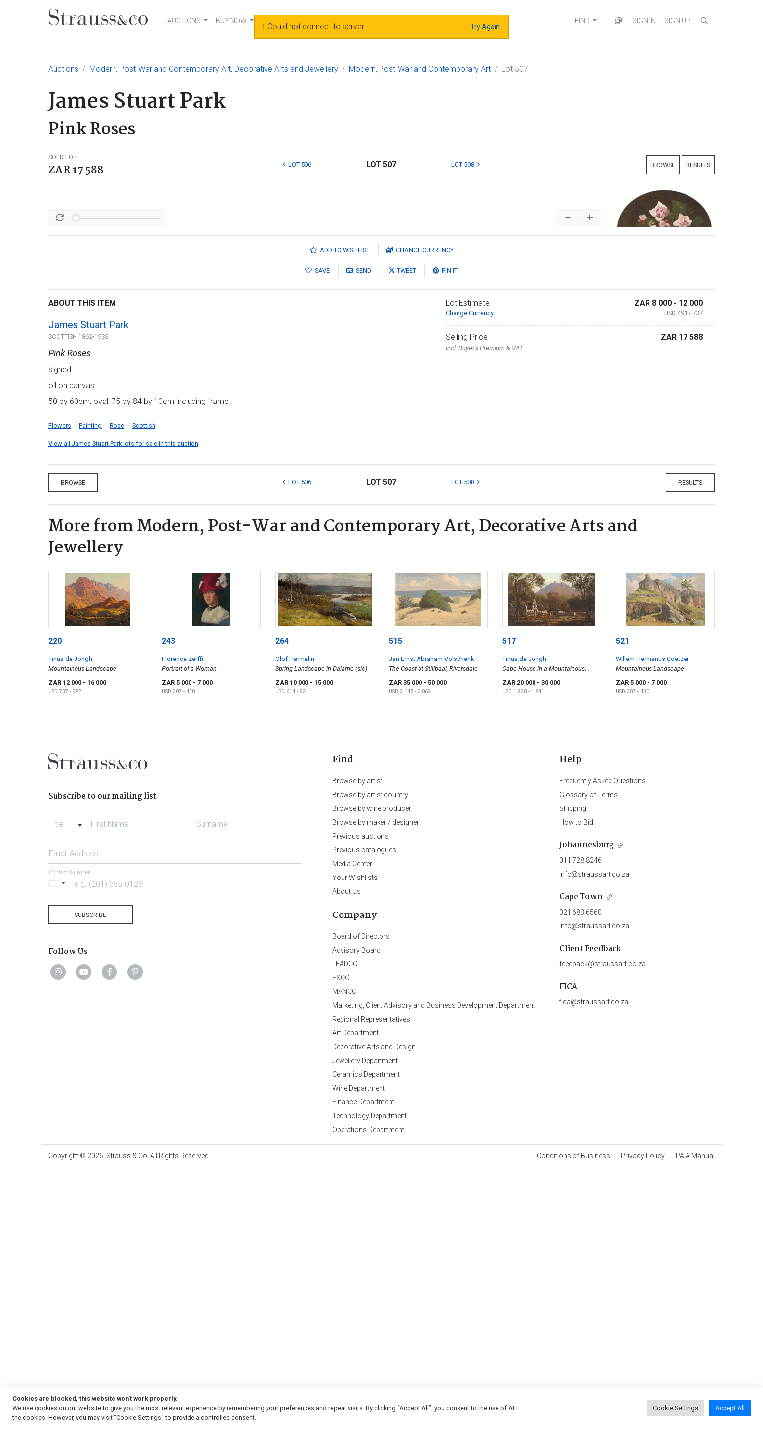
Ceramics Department (366, 1333)
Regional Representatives (371, 1278)
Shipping (572, 1067)
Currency (420, 508)
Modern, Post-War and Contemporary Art (420, 68)
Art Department (355, 1291)
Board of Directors (361, 1195)
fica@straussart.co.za (593, 1260)
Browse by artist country (370, 1053)
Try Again (485, 27)
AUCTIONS (184, 21)
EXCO (341, 1236)
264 (282, 899)
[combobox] (67, 1080)
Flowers (59, 684)
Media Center (352, 1122)
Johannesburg (586, 1104)
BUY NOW (231, 21)
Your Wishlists (355, 1136)
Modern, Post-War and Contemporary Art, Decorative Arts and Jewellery (213, 68)
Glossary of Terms (588, 1053)
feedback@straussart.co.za (602, 1222)
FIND (582, 21)
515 (395, 899)
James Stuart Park (88, 583)
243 (168, 899)
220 (55, 899)
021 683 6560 (580, 1170)
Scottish (143, 684)
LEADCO (345, 1222)
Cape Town (581, 1155)
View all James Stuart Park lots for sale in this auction (123, 702)
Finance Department (363, 1360)
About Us (346, 1150)
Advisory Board (356, 1208)
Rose (117, 684)
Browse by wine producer (371, 1067)
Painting (90, 684)
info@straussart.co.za (594, 1132)
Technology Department (369, 1374)
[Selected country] (58, 1142)
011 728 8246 (580, 1119)
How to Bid (576, 1081)
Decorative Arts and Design (374, 1305)
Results (698, 165)
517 (509, 899)
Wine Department (358, 1347)
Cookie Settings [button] (675, 1408)
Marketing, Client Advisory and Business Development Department (433, 1264)
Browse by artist (357, 1039)
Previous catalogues (364, 1108)
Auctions (63, 68)
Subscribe (90, 1173)
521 (622, 899)
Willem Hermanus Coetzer (652, 917)
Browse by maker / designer (375, 1081)
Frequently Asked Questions (602, 1039)
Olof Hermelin (294, 917)
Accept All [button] (730, 1408)
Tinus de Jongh (70, 917)
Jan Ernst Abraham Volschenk (431, 917)
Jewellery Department (365, 1319)
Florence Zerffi (182, 917)
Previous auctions (360, 1095)
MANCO (344, 1250)
